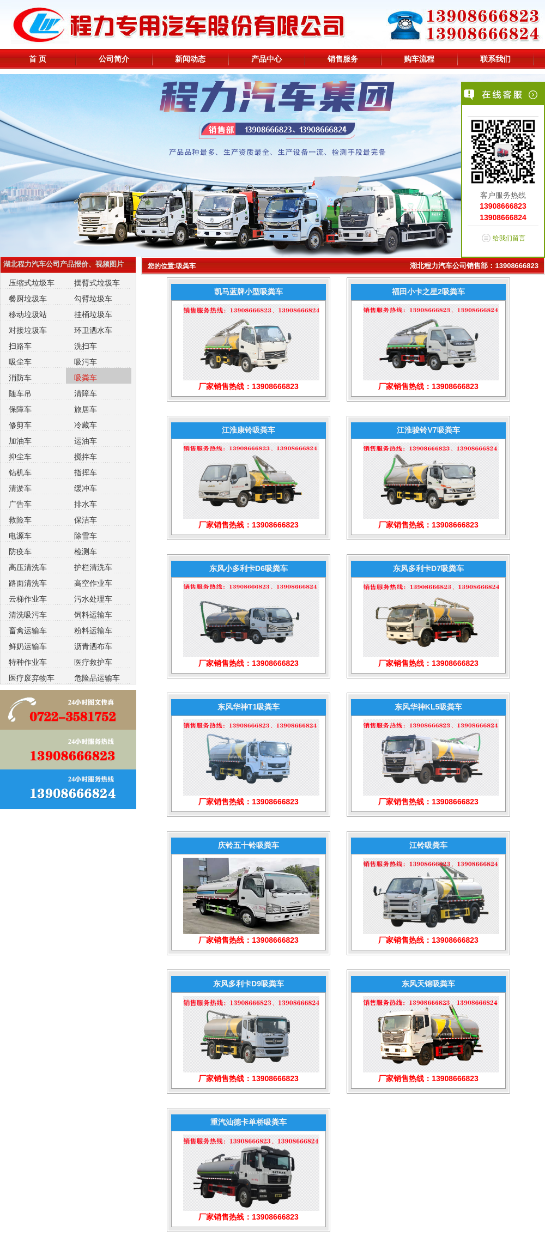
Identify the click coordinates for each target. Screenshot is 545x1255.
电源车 (20, 535)
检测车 (85, 551)
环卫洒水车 (93, 330)
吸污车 (85, 361)
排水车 (85, 504)
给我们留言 (509, 238)
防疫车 (20, 551)
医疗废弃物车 (32, 678)
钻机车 (20, 472)
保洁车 (85, 520)
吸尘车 (20, 361)
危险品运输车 (97, 678)
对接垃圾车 (28, 330)
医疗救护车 (93, 662)
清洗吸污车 (28, 614)
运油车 (85, 440)
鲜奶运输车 (28, 646)
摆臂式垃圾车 (97, 282)
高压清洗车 (28, 567)
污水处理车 (93, 599)
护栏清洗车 (93, 567)
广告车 (20, 504)
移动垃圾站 (28, 314)
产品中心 (266, 58)
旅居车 (85, 409)
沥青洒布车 (93, 646)
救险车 (20, 520)
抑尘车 (20, 456)
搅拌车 (85, 456)
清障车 (85, 393)
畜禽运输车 (28, 630)
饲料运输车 (93, 614)
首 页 (37, 58)
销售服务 (343, 58)
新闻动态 (190, 58)
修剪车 (20, 425)
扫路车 (20, 346)
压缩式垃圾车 (32, 282)
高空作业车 (93, 583)
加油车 (20, 440)
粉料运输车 (93, 630)
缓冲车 (85, 488)
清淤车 (20, 488)
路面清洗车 (28, 583)
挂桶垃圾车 (93, 314)
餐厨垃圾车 (28, 298)
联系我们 (495, 58)
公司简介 (114, 58)
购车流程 (419, 58)
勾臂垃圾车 (93, 298)
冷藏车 (85, 425)
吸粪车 (85, 377)
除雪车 (85, 535)
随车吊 (20, 393)
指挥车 (85, 472)
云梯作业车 (28, 599)
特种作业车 (28, 662)
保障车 (20, 409)
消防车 (20, 377)
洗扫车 (85, 346)
